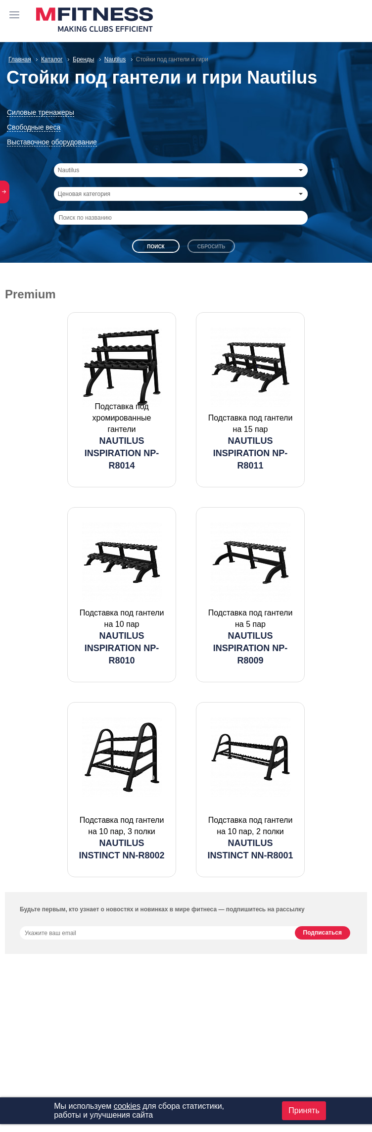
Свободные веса (33, 127)
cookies (127, 1106)
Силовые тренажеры (40, 112)
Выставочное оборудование (52, 142)
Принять (304, 1110)
